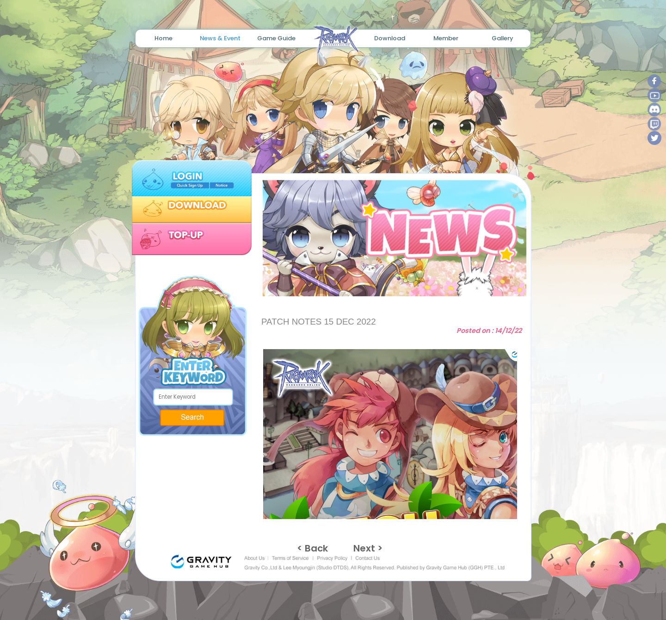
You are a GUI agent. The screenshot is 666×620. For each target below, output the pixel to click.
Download (389, 38)
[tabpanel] (390, 238)
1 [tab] (379, 281)
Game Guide (276, 38)
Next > (367, 548)
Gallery (502, 38)
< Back (312, 548)
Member (445, 38)
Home (163, 38)
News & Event (220, 38)
